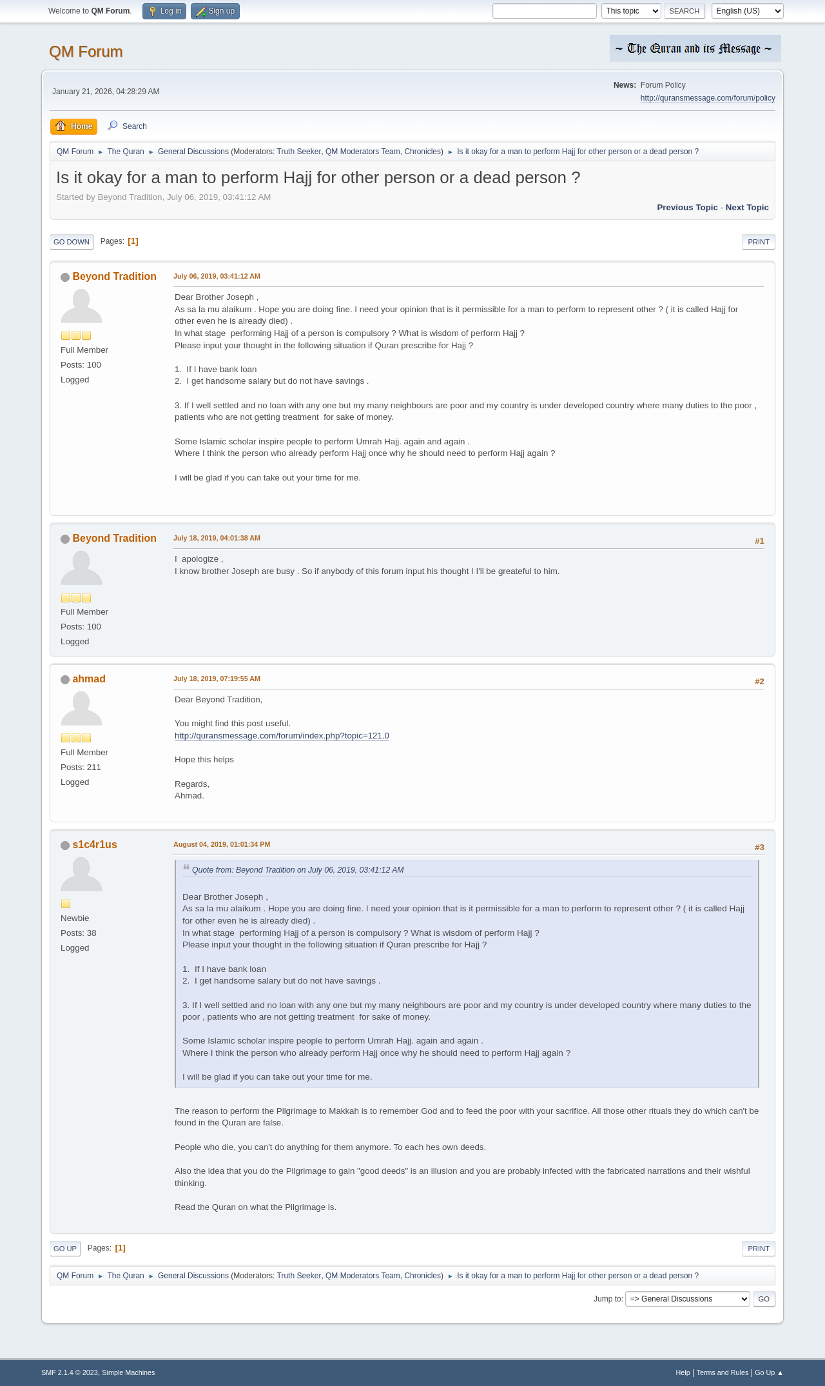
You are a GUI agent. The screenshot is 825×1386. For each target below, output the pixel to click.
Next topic (747, 207)
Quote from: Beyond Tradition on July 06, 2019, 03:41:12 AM (297, 870)
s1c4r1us (94, 844)
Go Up (65, 1248)
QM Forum (86, 51)
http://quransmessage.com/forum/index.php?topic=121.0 (282, 735)
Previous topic (687, 207)
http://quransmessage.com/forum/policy (708, 98)
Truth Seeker (299, 151)
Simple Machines (128, 1372)
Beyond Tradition (114, 276)
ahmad (89, 678)
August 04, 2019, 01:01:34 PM (221, 844)
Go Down (71, 242)
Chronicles (422, 151)
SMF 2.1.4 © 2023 (69, 1372)
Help (683, 1372)
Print (759, 242)
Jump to (607, 1298)
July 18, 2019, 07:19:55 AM (216, 678)
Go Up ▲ (769, 1372)
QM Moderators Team (362, 151)
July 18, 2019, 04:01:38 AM (216, 538)
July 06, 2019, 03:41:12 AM (216, 276)
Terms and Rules (723, 1372)
